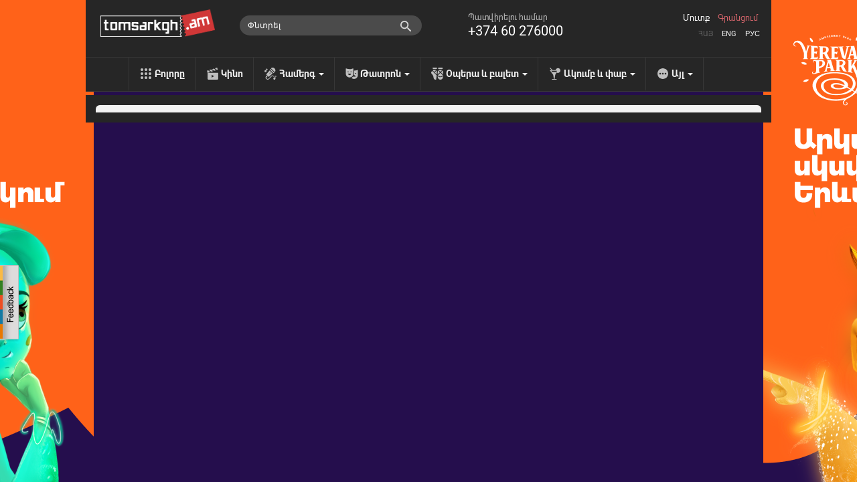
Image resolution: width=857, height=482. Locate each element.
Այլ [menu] (682, 73)
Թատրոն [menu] (385, 73)
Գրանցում (738, 18)
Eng (729, 33)
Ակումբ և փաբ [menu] (599, 73)
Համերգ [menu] (301, 73)
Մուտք (696, 18)
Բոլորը (170, 73)
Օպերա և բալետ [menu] (487, 73)
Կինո (232, 73)
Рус (752, 33)
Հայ (705, 33)
